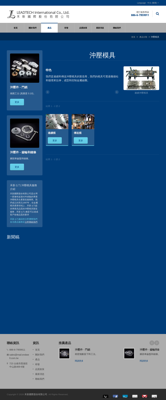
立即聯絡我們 (31, 222)
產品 (49, 28)
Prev (151, 342)
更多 (17, 101)
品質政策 (83, 28)
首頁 (15, 28)
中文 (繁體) (152, 3)
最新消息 (100, 28)
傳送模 (78, 133)
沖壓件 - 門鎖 (82, 349)
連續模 (52, 133)
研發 (66, 28)
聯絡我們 (116, 28)
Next (156, 342)
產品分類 (143, 37)
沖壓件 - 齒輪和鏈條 (151, 349)
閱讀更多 (79, 361)
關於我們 (32, 28)
